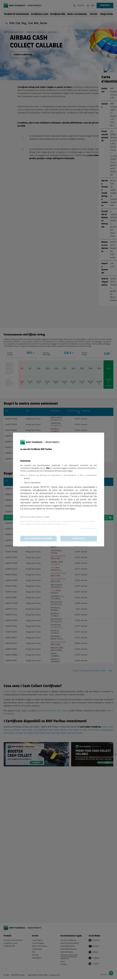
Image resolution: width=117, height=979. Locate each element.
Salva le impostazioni (32, 483)
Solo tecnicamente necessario (38, 539)
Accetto (27, 479)
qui (31, 500)
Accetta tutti (78, 539)
